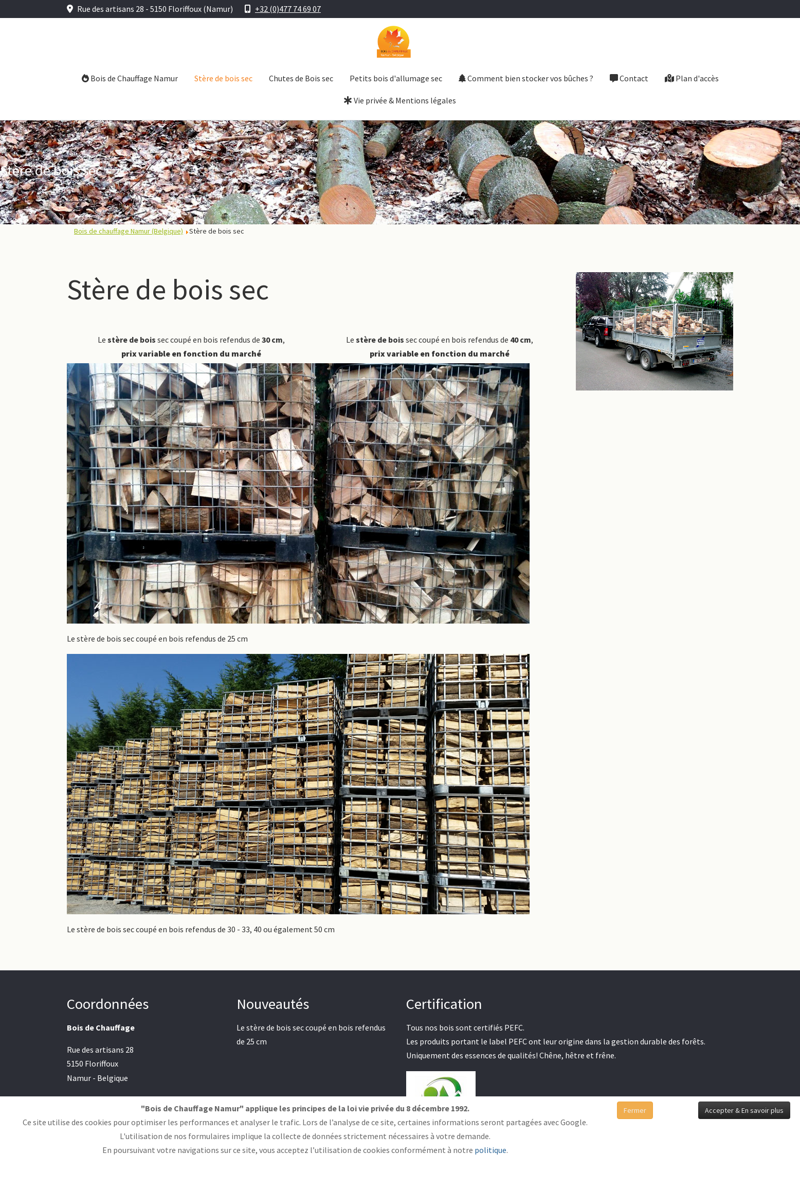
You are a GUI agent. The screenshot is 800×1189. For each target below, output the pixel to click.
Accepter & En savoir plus (744, 1110)
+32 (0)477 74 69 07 (288, 9)
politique (490, 1150)
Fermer (635, 1110)
